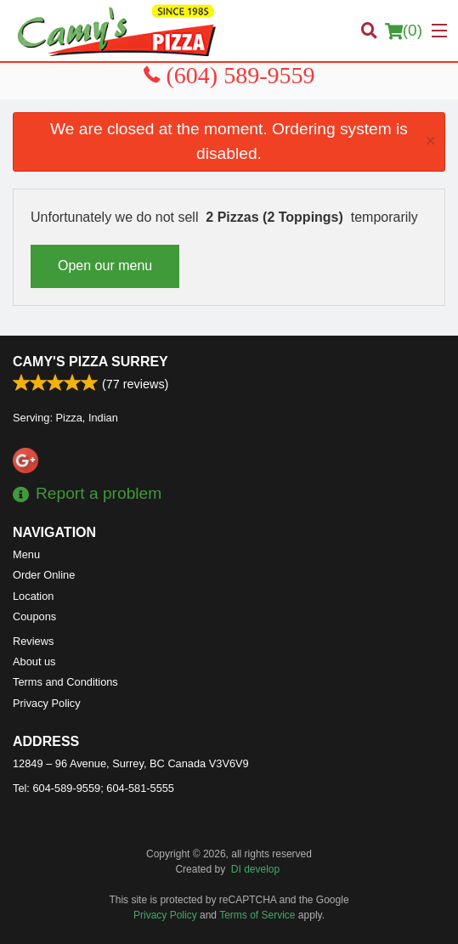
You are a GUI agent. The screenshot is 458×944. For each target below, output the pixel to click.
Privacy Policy (47, 703)
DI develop (255, 869)
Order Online (44, 574)
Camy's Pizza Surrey (90, 361)
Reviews (33, 641)
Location (33, 596)
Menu (26, 554)
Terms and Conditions (65, 681)
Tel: (93, 788)
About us (34, 661)
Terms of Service (257, 915)
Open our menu (105, 265)
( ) (403, 30)
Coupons (34, 616)
